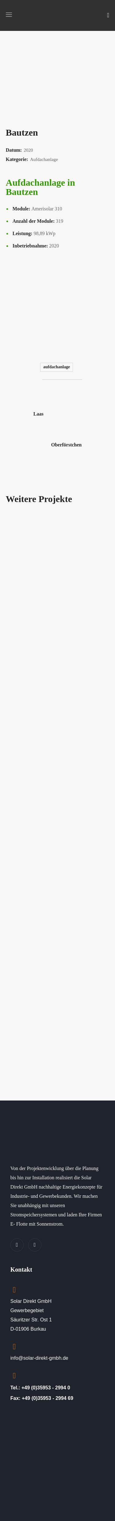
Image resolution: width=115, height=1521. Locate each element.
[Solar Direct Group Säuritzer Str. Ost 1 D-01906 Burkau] (57, 1459)
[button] (108, 15)
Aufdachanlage (56, 367)
